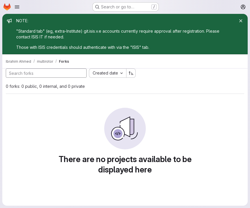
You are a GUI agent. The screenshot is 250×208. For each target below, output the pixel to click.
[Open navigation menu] (17, 7)
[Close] (240, 20)
